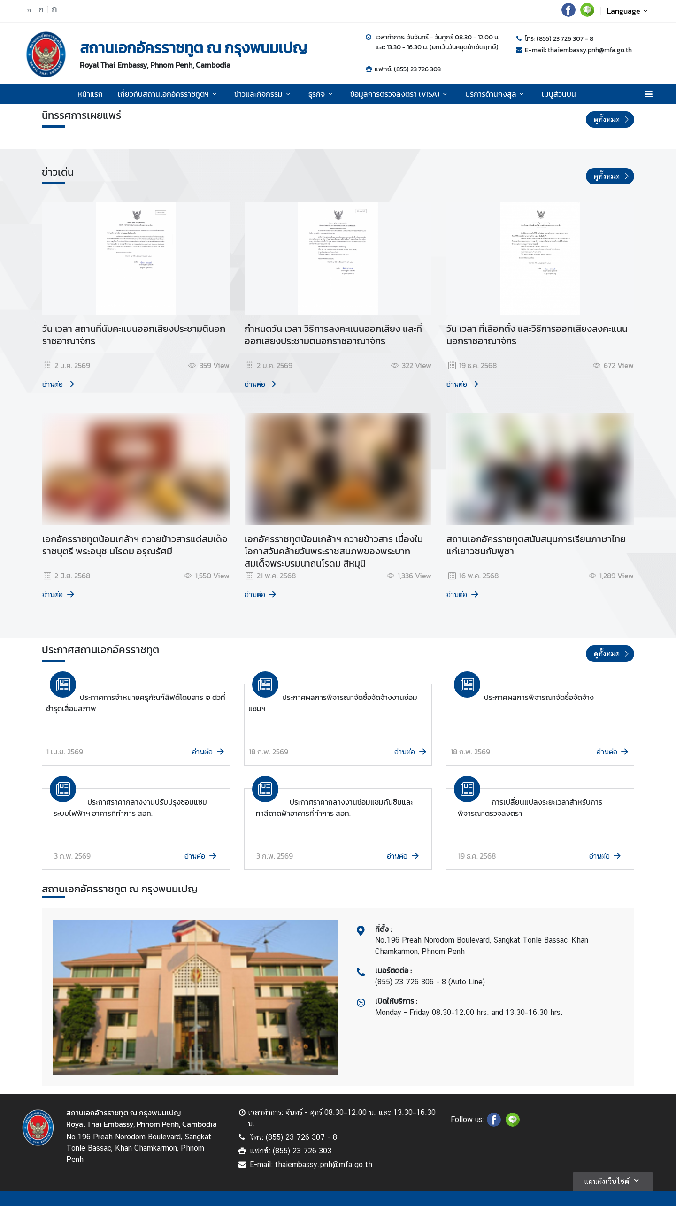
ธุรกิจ (321, 94)
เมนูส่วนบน (559, 94)
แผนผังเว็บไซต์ (613, 1180)
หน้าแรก (90, 94)
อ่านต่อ (59, 384)
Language (629, 10)
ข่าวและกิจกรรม (263, 94)
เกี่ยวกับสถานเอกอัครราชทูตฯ (168, 94)
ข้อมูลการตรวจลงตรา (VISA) (400, 94)
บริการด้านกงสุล (496, 94)
